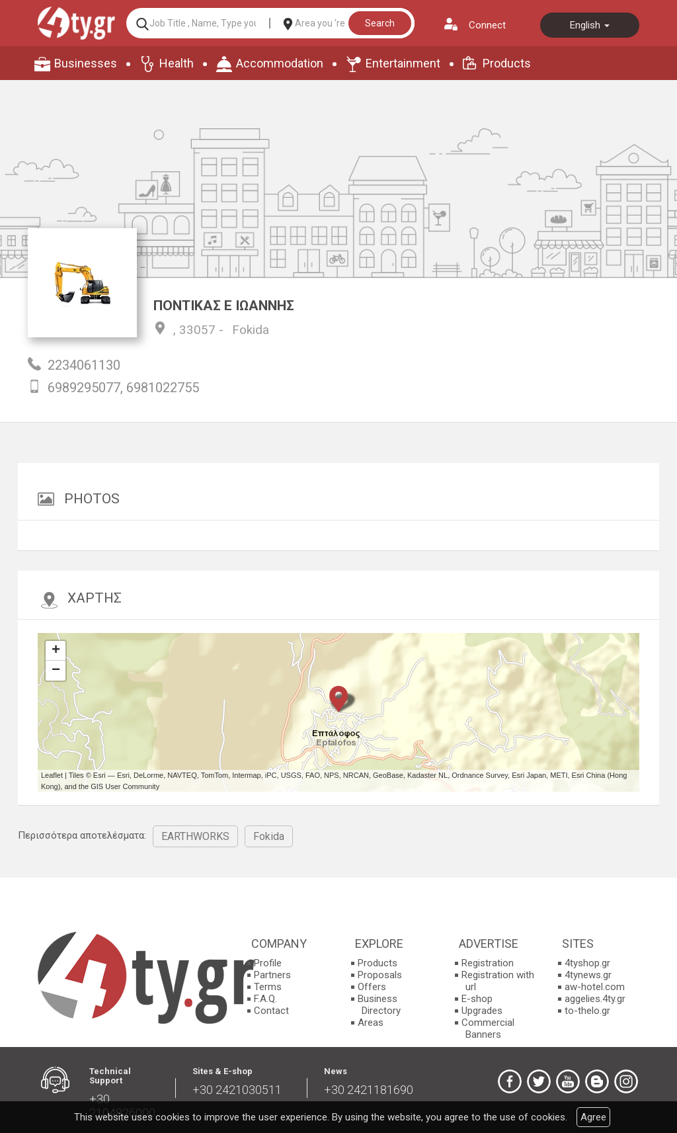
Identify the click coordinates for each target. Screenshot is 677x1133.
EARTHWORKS (195, 836)
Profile (268, 963)
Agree (593, 1117)
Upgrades (481, 1011)
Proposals (380, 975)
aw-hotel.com (595, 987)
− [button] (56, 671)
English (590, 25)
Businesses (85, 63)
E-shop (477, 999)
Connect (487, 25)
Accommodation (279, 63)
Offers (372, 987)
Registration (487, 963)
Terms (268, 987)
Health (176, 63)
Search (380, 23)
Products (507, 63)
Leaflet (52, 775)
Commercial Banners (487, 1028)
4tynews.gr (588, 975)
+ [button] (56, 651)
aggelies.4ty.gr (595, 999)
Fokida (250, 329)
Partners (272, 975)
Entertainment (403, 63)
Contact (271, 1011)
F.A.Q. (265, 999)
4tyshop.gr (587, 963)
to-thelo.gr (587, 1011)
